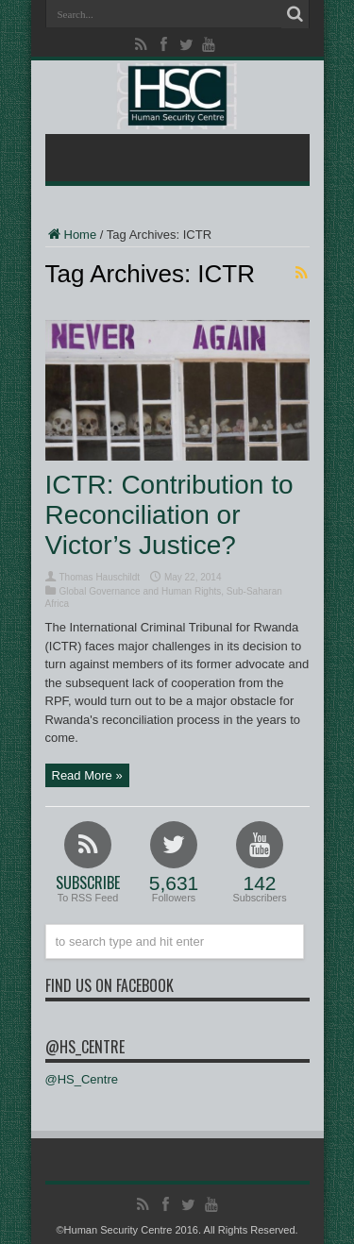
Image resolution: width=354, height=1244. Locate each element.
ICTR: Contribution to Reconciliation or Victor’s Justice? (169, 515)
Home (71, 234)
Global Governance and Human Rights (140, 591)
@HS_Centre (85, 1046)
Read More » (87, 775)
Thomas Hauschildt (100, 577)
